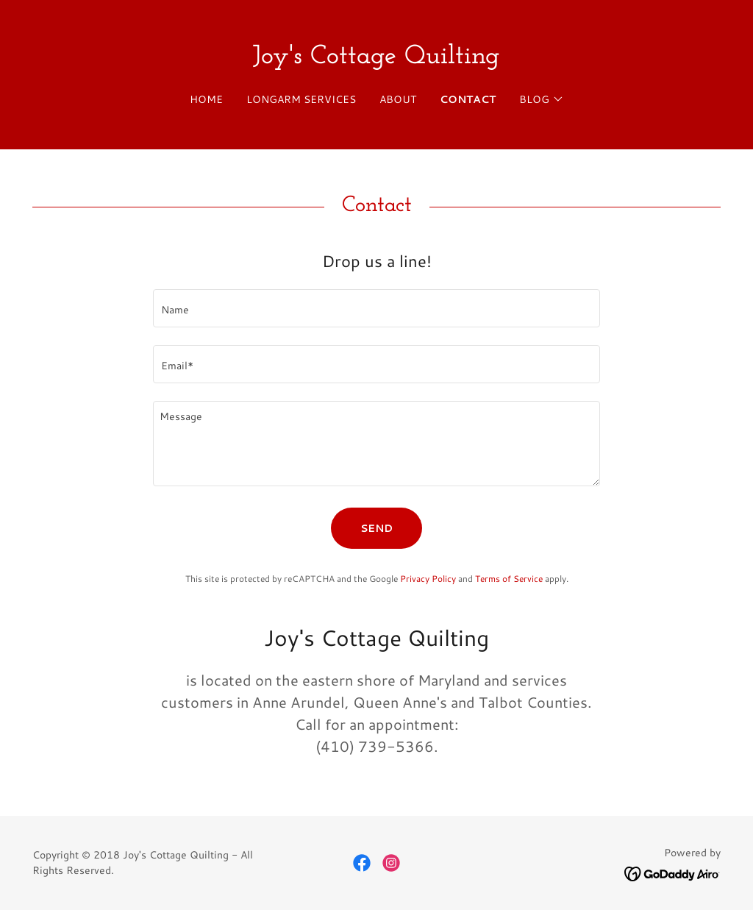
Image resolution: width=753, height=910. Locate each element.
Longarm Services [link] (301, 99)
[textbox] (376, 308)
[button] (541, 99)
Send (376, 528)
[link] (376, 58)
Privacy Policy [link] (428, 578)
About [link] (397, 99)
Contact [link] (468, 99)
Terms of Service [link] (509, 578)
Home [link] (206, 99)
